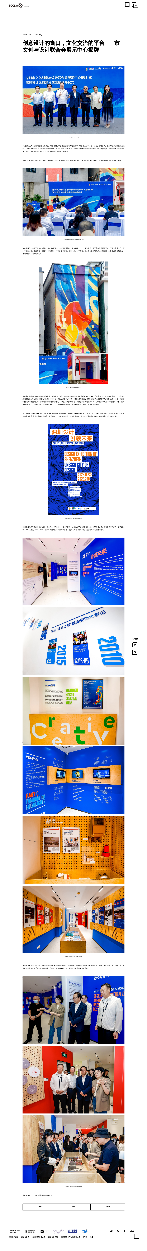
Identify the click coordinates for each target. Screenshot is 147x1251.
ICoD (91, 1237)
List (74, 1207)
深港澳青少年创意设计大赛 (70, 1237)
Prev (40, 1207)
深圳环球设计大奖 (38, 1237)
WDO (85, 1237)
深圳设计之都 (53, 1237)
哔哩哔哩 (132, 1231)
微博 (111, 1231)
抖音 (124, 1231)
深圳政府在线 (13, 1237)
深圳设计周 (25, 1237)
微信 (118, 1231)
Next (108, 1207)
